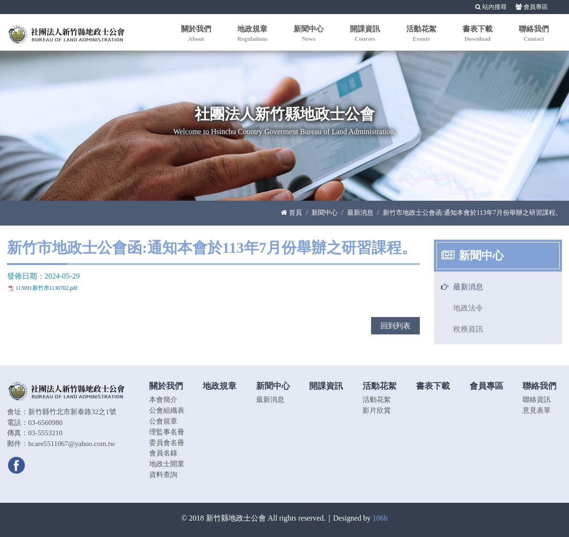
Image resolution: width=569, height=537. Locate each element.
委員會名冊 (166, 442)
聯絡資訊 (537, 399)
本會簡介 (163, 399)
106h (379, 518)
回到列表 (395, 326)
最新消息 (360, 212)
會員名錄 (163, 453)
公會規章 (163, 421)
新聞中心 (324, 212)
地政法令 (468, 308)
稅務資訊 (468, 329)
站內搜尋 (491, 7)
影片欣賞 (377, 410)
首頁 (291, 212)
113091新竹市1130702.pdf (46, 288)
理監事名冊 (166, 432)
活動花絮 (377, 399)
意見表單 (537, 410)
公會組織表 (166, 410)
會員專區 (532, 7)
